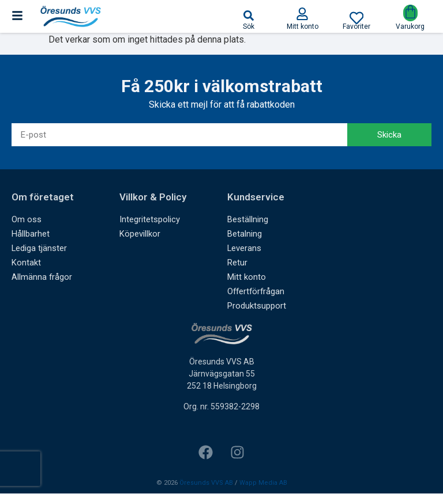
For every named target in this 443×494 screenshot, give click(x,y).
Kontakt (26, 263)
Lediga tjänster (39, 248)
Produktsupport (255, 306)
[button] (248, 15)
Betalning (244, 234)
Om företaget (43, 197)
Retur (237, 263)
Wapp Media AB (263, 483)
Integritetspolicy (148, 220)
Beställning (247, 220)
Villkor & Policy (152, 197)
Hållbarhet (30, 234)
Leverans (244, 248)
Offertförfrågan (256, 292)
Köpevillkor (139, 234)
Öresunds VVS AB (206, 483)
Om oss (25, 220)
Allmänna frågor (42, 277)
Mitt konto (245, 277)
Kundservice (255, 197)
